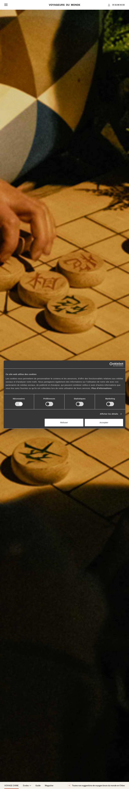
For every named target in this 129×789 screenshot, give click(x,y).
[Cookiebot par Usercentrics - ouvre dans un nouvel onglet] (111, 364)
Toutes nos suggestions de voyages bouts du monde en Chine (96, 785)
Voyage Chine (11, 785)
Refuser (64, 422)
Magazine (49, 785)
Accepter (104, 422)
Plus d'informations (101, 388)
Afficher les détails (109, 414)
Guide (38, 785)
